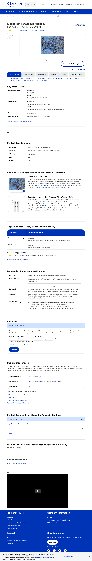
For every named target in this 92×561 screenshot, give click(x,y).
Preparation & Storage (55, 78)
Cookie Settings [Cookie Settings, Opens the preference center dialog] (68, 556)
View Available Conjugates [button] (72, 64)
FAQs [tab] (64, 74)
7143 (29, 382)
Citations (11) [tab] (29, 74)
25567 (54, 382)
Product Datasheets (15, 419)
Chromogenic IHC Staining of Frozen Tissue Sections (53, 187)
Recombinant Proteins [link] (14, 526)
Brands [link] (49, 517)
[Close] (89, 556)
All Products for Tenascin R (16, 395)
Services (43, 11)
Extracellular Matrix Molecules (16, 464)
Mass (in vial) (38, 336)
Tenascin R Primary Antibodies (17, 400)
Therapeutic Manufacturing (26, 11)
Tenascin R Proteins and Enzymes (18, 403)
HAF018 (43, 206)
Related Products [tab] (76, 74)
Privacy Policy (38, 557)
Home (8, 16)
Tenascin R (21, 16)
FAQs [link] (8, 537)
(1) (11, 30)
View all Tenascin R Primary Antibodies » (20, 121)
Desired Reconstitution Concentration (21, 341)
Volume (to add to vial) (16, 336)
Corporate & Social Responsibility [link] (58, 520)
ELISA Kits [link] (10, 520)
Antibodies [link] (10, 517)
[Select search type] (30, 4)
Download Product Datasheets (21, 424)
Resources (55, 11)
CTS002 (43, 185)
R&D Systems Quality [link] (54, 523)
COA (10, 428)
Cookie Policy (48, 557)
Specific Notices (29, 80)
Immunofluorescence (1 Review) (17, 259)
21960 (41, 382)
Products (9, 11)
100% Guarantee (79, 69)
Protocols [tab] (54, 74)
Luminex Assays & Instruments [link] (16, 523)
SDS (10, 433)
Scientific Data (30, 78)
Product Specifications (16, 78)
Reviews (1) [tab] (42, 74)
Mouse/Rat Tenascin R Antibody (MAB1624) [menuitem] (52, 16)
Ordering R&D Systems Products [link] (17, 540)
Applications (42, 78)
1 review (21, 255)
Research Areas (42, 80)
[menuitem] (8, 16)
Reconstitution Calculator (17, 325)
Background (79, 78)
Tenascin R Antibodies (32, 16)
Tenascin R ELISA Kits (14, 397)
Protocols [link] (10, 543)
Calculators (68, 78)
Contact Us (77, 11)
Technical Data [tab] (14, 74)
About (66, 11)
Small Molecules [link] (12, 528)
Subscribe (52, 542)
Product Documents (37, 30)
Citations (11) (24, 30)
